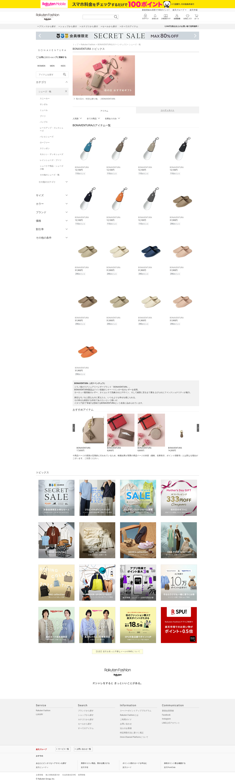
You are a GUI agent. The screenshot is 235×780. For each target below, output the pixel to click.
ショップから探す (86, 712)
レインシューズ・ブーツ (50, 160)
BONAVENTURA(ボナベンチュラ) (112, 44)
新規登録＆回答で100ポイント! (155, 10)
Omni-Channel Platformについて (134, 735)
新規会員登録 (168, 708)
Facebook (166, 712)
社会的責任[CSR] (69, 772)
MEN (52, 66)
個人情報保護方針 (53, 772)
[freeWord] (52, 74)
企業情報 (39, 772)
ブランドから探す (86, 708)
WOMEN (41, 66)
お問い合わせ (126, 721)
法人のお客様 (126, 726)
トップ (75, 44)
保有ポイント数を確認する (175, 761)
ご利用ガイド (126, 717)
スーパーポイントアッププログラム (135, 708)
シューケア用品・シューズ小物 (51, 167)
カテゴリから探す (86, 717)
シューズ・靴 (45, 91)
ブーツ (43, 116)
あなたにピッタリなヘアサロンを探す (51, 761)
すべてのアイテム (86, 726)
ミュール (44, 110)
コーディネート (167, 110)
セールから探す (85, 721)
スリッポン (45, 148)
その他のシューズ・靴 (49, 175)
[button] (90, 430)
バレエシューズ (47, 137)
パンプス (44, 122)
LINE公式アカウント (171, 720)
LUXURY (39, 712)
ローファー (45, 142)
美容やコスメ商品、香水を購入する (95, 761)
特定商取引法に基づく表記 (131, 730)
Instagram (166, 716)
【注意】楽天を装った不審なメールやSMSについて (117, 649)
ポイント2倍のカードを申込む (135, 761)
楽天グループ (178, 10)
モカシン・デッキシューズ (51, 154)
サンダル (44, 104)
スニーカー (45, 98)
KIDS (63, 66)
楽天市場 (193, 10)
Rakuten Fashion (88, 44)
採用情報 (81, 772)
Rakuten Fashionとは (129, 712)
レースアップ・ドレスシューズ (51, 129)
